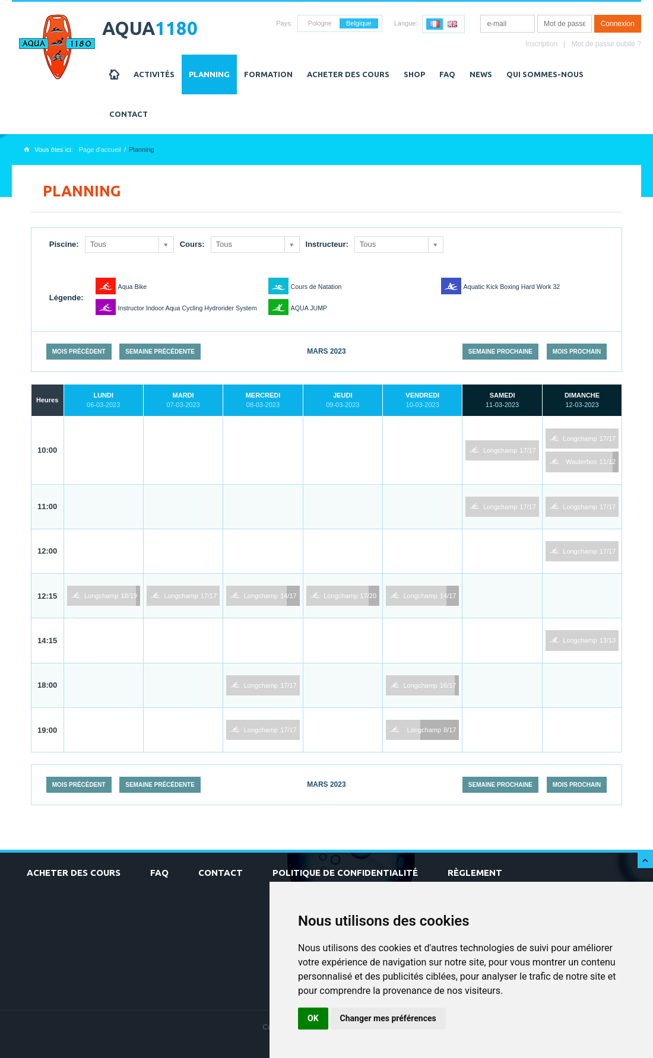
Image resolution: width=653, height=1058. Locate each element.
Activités (154, 74)
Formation (268, 74)
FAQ (447, 74)
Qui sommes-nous (545, 74)
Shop (414, 74)
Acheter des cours (348, 74)
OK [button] (313, 1018)
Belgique (359, 23)
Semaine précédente (160, 351)
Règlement (475, 873)
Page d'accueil (100, 149)
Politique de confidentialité (345, 873)
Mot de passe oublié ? (606, 44)
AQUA (150, 28)
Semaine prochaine (500, 351)
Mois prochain (577, 351)
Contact (128, 114)
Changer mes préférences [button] (388, 1018)
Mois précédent (79, 351)
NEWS (481, 74)
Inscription (541, 44)
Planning (209, 74)
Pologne (320, 23)
